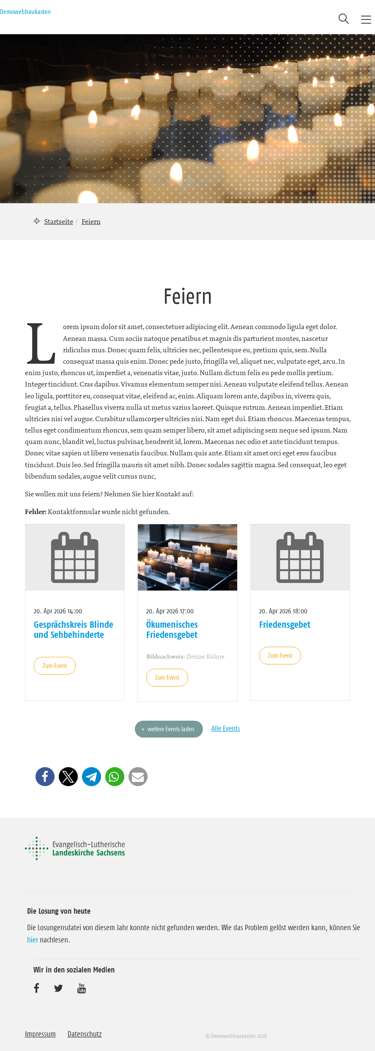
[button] (45, 776)
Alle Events (225, 728)
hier (32, 940)
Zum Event (55, 666)
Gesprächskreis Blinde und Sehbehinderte (73, 629)
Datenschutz (85, 1034)
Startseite (58, 221)
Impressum (40, 1034)
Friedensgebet (284, 624)
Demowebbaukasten (25, 11)
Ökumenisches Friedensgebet (172, 629)
